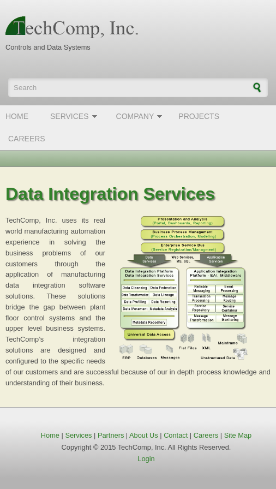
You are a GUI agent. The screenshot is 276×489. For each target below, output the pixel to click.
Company (135, 116)
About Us (143, 435)
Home (16, 116)
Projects (198, 116)
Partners (111, 435)
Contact (176, 435)
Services (69, 116)
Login (145, 459)
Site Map (238, 435)
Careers (26, 138)
